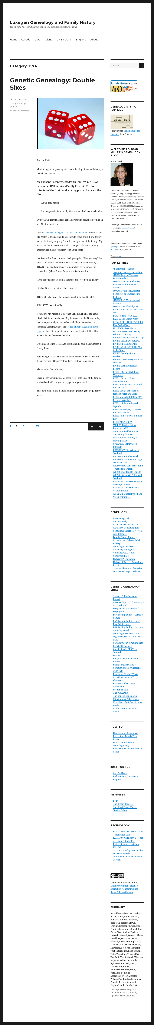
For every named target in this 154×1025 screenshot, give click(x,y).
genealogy (20, 103)
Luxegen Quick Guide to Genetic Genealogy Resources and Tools (127, 668)
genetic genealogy (19, 110)
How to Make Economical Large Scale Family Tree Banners (125, 736)
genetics (14, 106)
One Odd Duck (120, 773)
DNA (12, 103)
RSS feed (114, 250)
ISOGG (116, 655)
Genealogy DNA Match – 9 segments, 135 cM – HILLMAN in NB (127, 636)
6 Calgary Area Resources (125, 524)
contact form (127, 228)
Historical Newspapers (124, 559)
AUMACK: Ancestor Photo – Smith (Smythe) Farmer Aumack (126, 284)
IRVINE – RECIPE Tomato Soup (128, 337)
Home (13, 39)
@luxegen (114, 246)
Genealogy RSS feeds (123, 553)
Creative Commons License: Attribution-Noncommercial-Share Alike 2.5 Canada (125, 889)
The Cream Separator (123, 804)
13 (38, 426)
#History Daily (120, 521)
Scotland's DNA (120, 690)
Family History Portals (124, 537)
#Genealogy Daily (122, 518)
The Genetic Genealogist (125, 696)
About (94, 39)
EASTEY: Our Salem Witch (125, 319)
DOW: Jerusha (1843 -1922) (125, 316)
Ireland (48, 39)
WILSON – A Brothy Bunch (125, 456)
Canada (25, 39)
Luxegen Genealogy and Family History (53, 22)
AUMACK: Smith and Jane (125, 306)
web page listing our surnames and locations (66, 232)
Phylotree (118, 680)
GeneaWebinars (121, 556)
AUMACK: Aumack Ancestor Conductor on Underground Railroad (126, 294)
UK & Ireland (64, 39)
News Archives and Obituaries (127, 568)
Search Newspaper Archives (126, 571)
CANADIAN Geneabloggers (126, 528)
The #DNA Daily (120, 693)
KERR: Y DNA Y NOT (122, 422)
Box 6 (115, 801)
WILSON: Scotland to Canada (127, 472)
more (119, 256)
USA (37, 39)
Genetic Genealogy (122, 646)
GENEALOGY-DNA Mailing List (128, 643)
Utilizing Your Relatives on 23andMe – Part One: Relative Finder (127, 702)
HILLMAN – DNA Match (124, 328)
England (81, 39)
